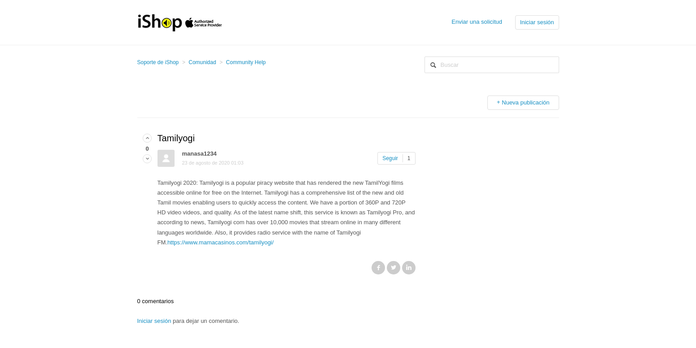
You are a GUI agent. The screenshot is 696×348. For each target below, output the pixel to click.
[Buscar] (492, 65)
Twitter (393, 267)
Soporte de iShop (158, 62)
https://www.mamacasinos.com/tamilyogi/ (220, 242)
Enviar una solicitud (476, 21)
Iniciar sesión (154, 321)
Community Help (246, 62)
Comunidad (202, 62)
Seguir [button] (390, 158)
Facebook (378, 267)
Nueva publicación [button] (525, 102)
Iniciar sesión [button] (537, 22)
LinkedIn (409, 267)
